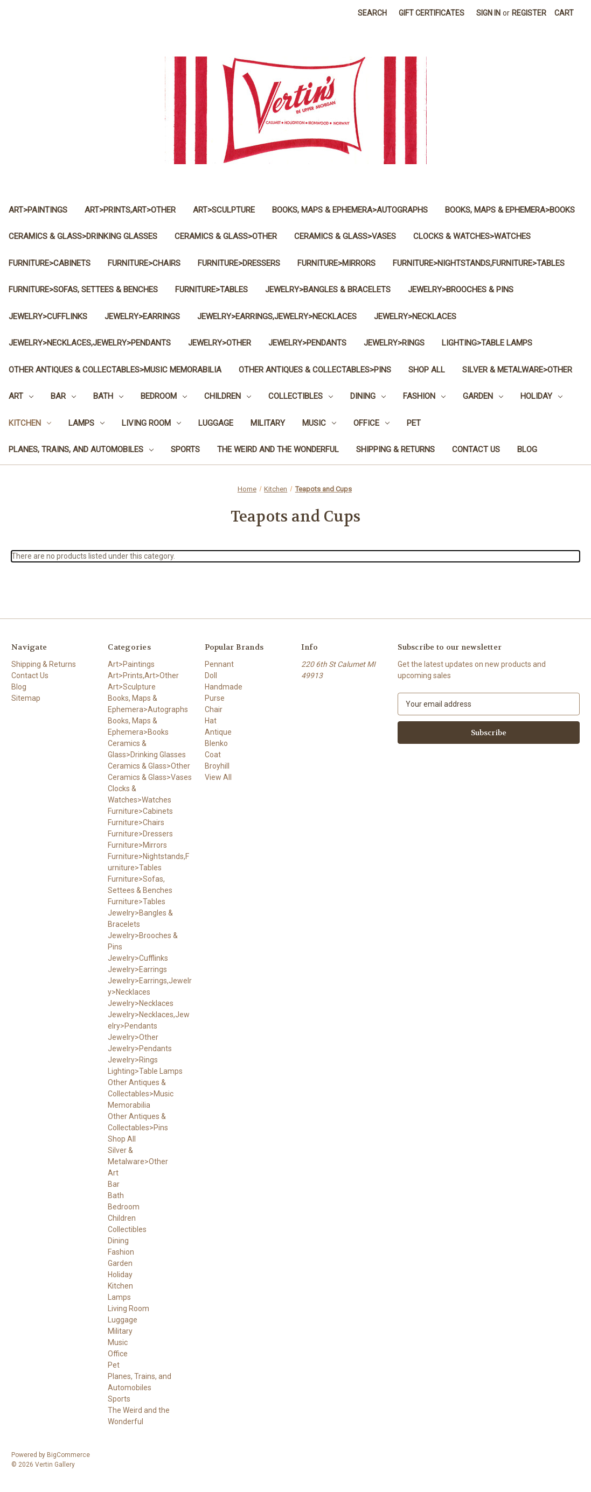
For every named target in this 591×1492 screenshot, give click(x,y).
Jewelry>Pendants (307, 343)
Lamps (86, 423)
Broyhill (217, 766)
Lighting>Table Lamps (487, 343)
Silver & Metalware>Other (517, 370)
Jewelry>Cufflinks (48, 316)
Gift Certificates (431, 13)
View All (218, 777)
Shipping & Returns (395, 449)
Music (319, 423)
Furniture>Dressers (239, 263)
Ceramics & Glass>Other (226, 236)
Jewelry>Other (219, 343)
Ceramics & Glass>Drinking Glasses (83, 236)
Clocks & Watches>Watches (472, 236)
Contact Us (476, 449)
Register (529, 13)
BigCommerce (68, 1455)
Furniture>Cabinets (50, 263)
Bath (108, 396)
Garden (483, 396)
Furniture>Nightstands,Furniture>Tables (479, 263)
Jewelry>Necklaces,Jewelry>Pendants (90, 343)
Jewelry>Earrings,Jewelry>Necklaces (277, 316)
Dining (368, 396)
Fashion (424, 396)
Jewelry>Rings (394, 343)
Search (372, 13)
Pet (414, 423)
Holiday (541, 396)
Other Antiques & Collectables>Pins (315, 370)
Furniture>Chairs (144, 263)
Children (227, 396)
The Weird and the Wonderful (278, 449)
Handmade (223, 686)
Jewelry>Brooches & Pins (460, 289)
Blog (527, 449)
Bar (63, 396)
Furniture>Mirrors (336, 263)
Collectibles (300, 396)
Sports (185, 449)
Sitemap (25, 698)
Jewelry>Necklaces (415, 316)
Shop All (426, 370)
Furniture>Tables (211, 289)
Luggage (215, 423)
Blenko (216, 743)
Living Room (151, 423)
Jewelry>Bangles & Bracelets (328, 289)
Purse (215, 698)
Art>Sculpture (224, 210)
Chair (214, 709)
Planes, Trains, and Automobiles (81, 449)
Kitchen (30, 423)
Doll (211, 675)
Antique (218, 732)
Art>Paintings (38, 210)
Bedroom (164, 396)
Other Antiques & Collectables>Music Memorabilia (115, 370)
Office (371, 423)
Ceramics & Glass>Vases (345, 236)
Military (268, 423)
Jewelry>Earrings (142, 316)
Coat (213, 754)
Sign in (488, 13)
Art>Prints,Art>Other (130, 210)
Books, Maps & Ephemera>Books (510, 210)
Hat (211, 720)
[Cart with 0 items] (564, 13)
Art (21, 396)
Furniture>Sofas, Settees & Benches (83, 289)
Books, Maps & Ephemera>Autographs (350, 210)
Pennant (219, 664)
